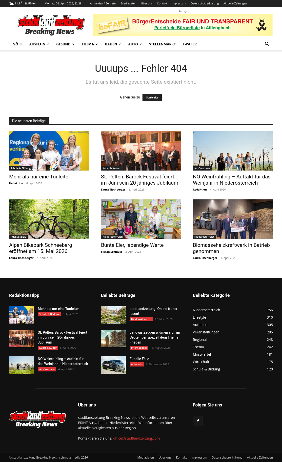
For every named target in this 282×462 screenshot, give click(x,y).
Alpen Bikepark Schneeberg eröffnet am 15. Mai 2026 (40, 248)
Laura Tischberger (113, 189)
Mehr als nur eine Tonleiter (39, 177)
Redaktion (16, 183)
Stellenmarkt (162, 44)
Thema (90, 44)
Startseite (152, 97)
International (139, 347)
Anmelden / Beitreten (103, 3)
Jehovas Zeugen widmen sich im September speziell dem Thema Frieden (155, 337)
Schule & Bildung (21, 168)
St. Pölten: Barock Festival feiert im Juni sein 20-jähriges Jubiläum (139, 180)
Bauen (113, 44)
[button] (267, 44)
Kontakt (162, 3)
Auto (135, 44)
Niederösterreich (112, 236)
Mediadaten (128, 3)
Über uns (147, 3)
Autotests (136, 364)
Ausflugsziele (202, 168)
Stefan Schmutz (111, 251)
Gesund (65, 44)
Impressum (179, 3)
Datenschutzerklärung (205, 3)
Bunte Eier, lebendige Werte (132, 245)
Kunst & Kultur (111, 168)
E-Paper (190, 44)
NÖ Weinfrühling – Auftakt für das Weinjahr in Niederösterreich (232, 180)
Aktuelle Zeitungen (235, 3)
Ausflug (39, 44)
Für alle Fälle (139, 359)
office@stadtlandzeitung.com (136, 438)
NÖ (17, 44)
